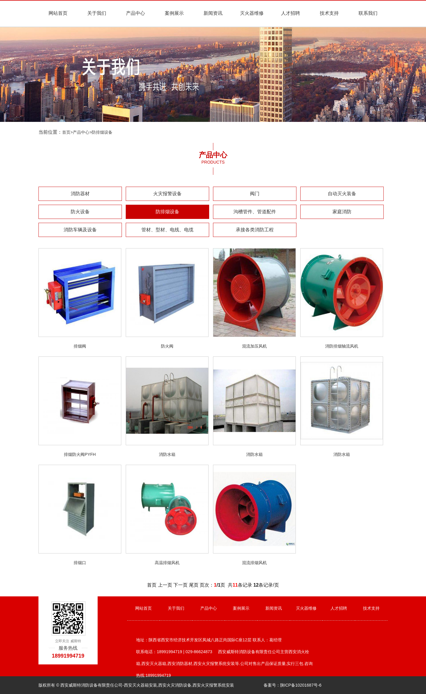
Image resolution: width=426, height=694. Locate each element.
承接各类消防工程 (255, 229)
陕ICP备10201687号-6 (301, 685)
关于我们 (96, 13)
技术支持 (329, 13)
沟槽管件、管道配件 (254, 211)
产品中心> (82, 132)
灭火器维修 (252, 13)
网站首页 (58, 13)
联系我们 (368, 13)
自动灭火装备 (342, 193)
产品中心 (135, 13)
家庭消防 (342, 211)
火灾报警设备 (167, 193)
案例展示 (174, 13)
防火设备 (80, 211)
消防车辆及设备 (80, 229)
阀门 (254, 193)
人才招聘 (290, 13)
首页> (67, 132)
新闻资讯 (213, 13)
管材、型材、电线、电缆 (167, 229)
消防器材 (80, 193)
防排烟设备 (102, 132)
